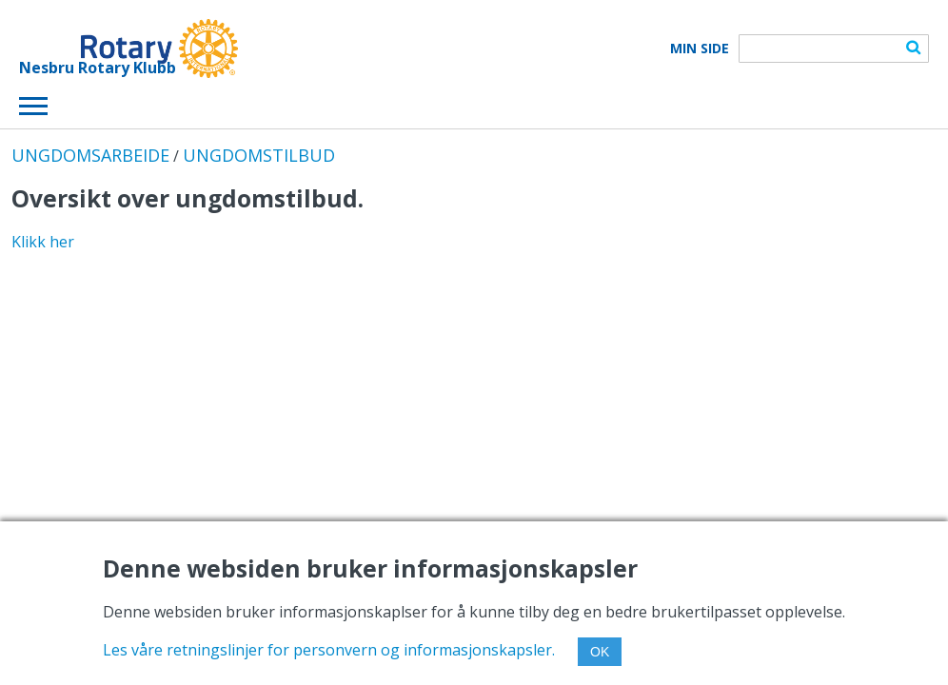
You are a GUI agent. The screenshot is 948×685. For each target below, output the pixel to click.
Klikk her (42, 241)
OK (599, 651)
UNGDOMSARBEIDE (90, 155)
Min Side (699, 48)
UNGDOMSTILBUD (259, 155)
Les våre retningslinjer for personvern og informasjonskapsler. (329, 649)
